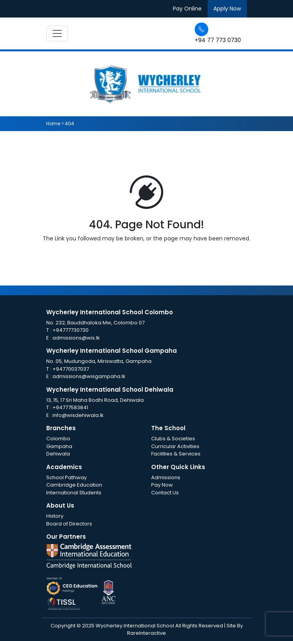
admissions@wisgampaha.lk (89, 376)
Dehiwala (58, 453)
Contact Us (165, 492)
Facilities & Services (176, 453)
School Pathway (66, 477)
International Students (73, 492)
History (54, 516)
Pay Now (162, 485)
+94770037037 (70, 369)
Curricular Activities (175, 446)
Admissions (165, 477)
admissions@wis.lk (76, 338)
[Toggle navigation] (57, 33)
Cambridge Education (74, 485)
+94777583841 (70, 407)
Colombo (58, 438)
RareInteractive (146, 633)
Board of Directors (69, 523)
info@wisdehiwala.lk (78, 415)
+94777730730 (70, 330)
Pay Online (187, 8)
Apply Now (227, 8)
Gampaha (59, 446)
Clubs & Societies (173, 438)
